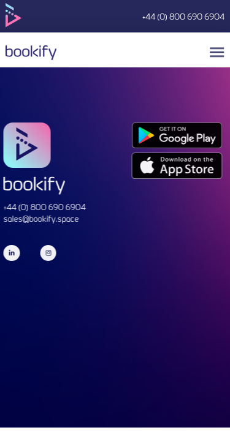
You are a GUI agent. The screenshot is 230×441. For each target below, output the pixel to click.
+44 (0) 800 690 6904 (183, 17)
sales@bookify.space (39, 220)
